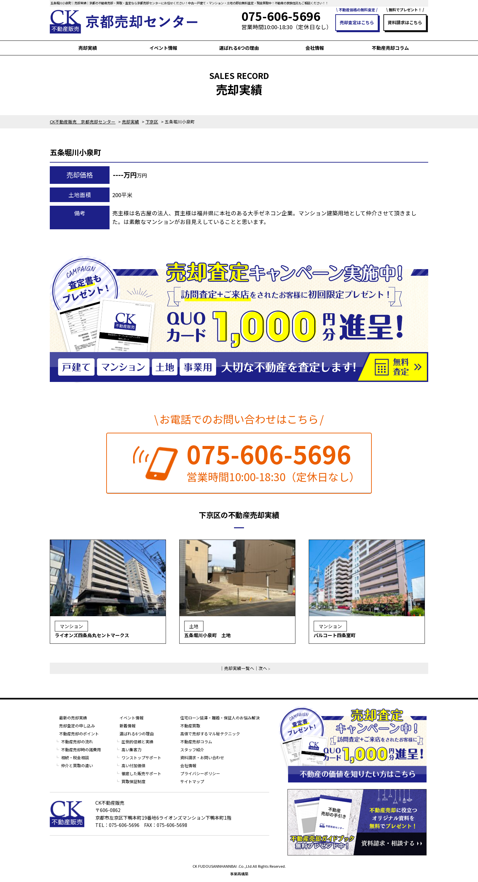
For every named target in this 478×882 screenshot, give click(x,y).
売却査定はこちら (357, 22)
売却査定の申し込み (77, 725)
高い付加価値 (133, 765)
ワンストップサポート (141, 757)
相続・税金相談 (75, 757)
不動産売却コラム (390, 47)
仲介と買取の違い (77, 765)
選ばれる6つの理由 (239, 47)
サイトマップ (192, 781)
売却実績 (87, 47)
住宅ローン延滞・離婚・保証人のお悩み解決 (220, 717)
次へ (263, 668)
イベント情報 (163, 47)
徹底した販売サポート (141, 773)
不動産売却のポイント (79, 733)
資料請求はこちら (405, 22)
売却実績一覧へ (239, 668)
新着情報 (127, 725)
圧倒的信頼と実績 (137, 741)
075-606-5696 (269, 453)
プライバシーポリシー (200, 773)
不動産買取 (190, 725)
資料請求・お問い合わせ (202, 757)
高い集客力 (131, 749)
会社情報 (314, 47)
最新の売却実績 (73, 717)
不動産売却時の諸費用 (81, 749)
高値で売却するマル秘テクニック (210, 733)
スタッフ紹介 (192, 749)
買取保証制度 (133, 781)
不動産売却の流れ (77, 741)
